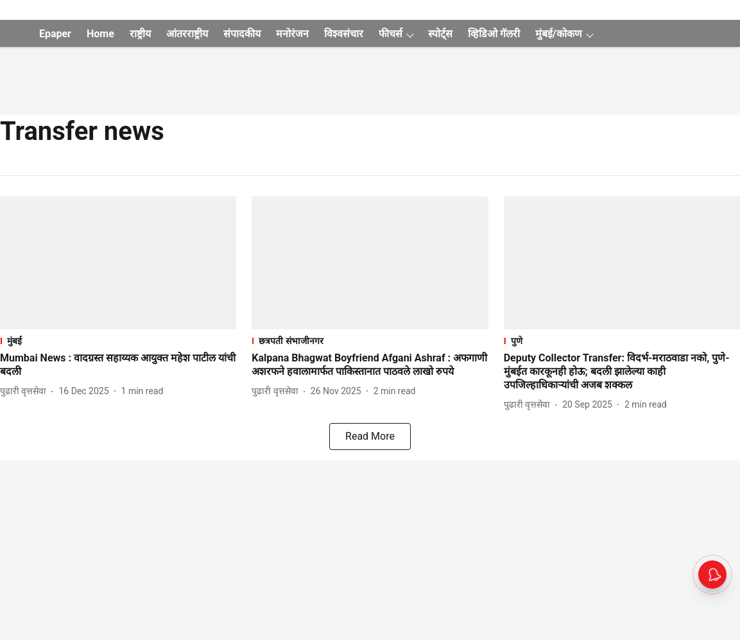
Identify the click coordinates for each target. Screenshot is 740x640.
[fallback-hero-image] (118, 262)
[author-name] (25, 391)
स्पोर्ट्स (440, 34)
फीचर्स (390, 34)
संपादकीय (242, 34)
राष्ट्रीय (140, 34)
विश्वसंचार (343, 34)
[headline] (118, 365)
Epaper (55, 34)
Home (100, 34)
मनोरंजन (292, 34)
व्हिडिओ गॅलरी (494, 34)
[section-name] (118, 340)
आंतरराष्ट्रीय (187, 34)
